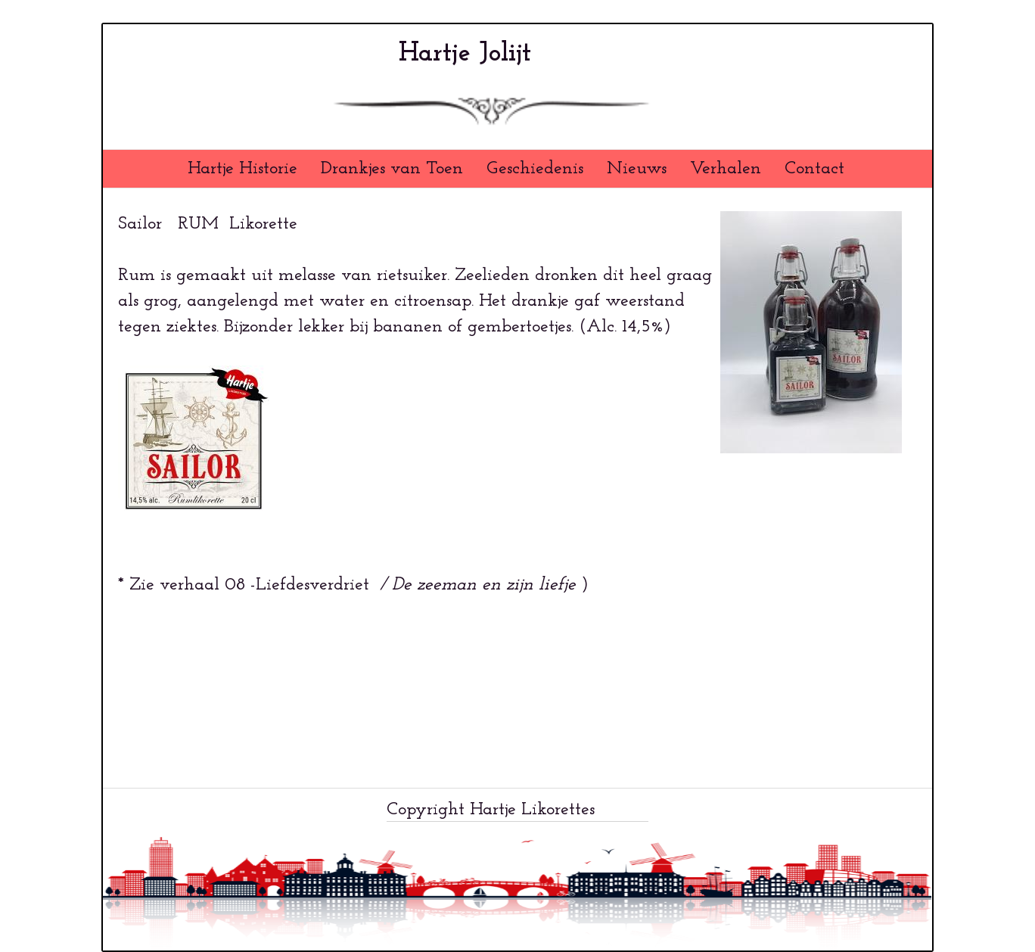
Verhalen (725, 169)
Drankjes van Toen (392, 169)
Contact (814, 169)
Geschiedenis (534, 169)
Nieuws (637, 169)
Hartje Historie (242, 169)
